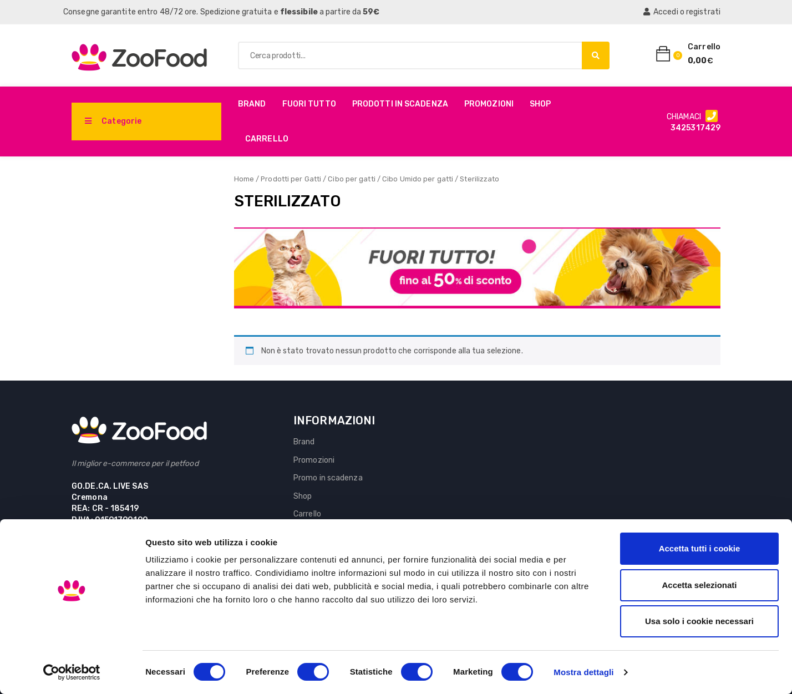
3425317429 (695, 128)
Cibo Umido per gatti (417, 179)
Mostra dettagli (583, 672)
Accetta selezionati (699, 585)
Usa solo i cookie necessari (699, 621)
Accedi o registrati (681, 12)
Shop (540, 104)
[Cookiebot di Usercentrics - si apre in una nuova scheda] (71, 672)
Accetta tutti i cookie (699, 548)
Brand (252, 104)
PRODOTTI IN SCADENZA (400, 104)
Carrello (266, 139)
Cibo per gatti (351, 179)
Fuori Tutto (309, 104)
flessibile (299, 12)
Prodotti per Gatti (291, 179)
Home (244, 179)
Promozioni (489, 104)
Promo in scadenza (328, 478)
